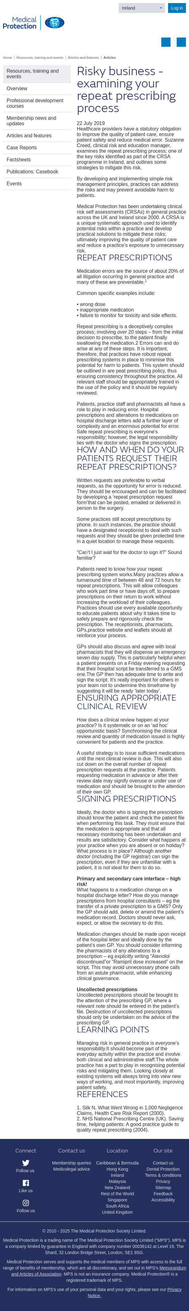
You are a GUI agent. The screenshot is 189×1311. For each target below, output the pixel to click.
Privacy (163, 1181)
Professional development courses (35, 103)
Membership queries (71, 1162)
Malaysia (117, 1181)
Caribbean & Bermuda (117, 1162)
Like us (26, 1190)
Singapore (117, 1199)
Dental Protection (163, 1169)
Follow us (25, 1170)
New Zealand (117, 1187)
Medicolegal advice (71, 1169)
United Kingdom (117, 1212)
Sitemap (163, 1187)
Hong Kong (117, 1169)
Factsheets (19, 159)
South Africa (117, 1206)
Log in (177, 8)
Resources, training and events (40, 57)
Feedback (163, 1193)
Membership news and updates (31, 120)
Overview (17, 88)
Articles (109, 57)
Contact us (163, 1162)
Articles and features (83, 57)
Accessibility (163, 1199)
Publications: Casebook (32, 171)
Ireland (128, 8)
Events (14, 183)
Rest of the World (117, 1193)
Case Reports (22, 147)
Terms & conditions (163, 1175)
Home (7, 57)
